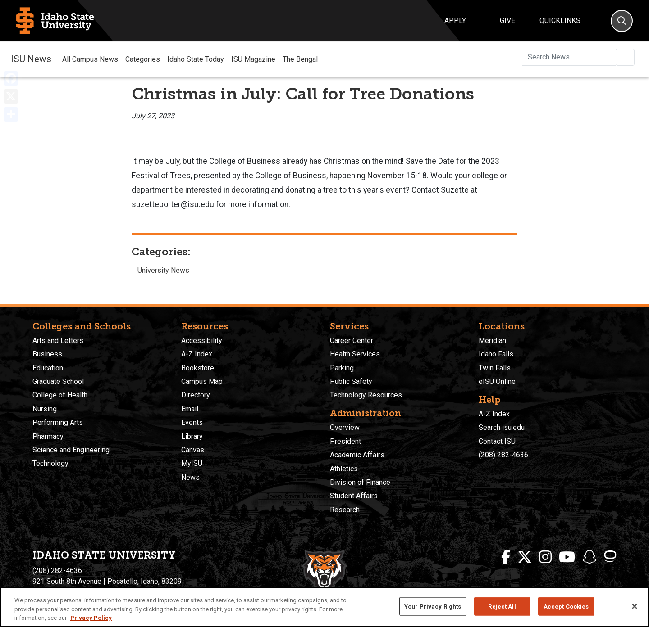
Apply (455, 20)
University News (163, 270)
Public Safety (351, 381)
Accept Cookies (566, 606)
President (345, 441)
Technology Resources (366, 395)
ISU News (31, 59)
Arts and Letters (57, 340)
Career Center (351, 340)
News (190, 477)
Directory (195, 395)
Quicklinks (559, 20)
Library (192, 436)
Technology (50, 463)
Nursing (44, 409)
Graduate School (58, 381)
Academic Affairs (357, 455)
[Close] (634, 606)
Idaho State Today (195, 59)
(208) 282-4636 (503, 455)
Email (189, 409)
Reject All (502, 606)
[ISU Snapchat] (589, 557)
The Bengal (300, 59)
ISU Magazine (253, 59)
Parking (342, 368)
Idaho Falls (496, 354)
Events (192, 422)
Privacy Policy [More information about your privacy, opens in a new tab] (91, 617)
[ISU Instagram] (545, 557)
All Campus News (90, 59)
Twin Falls (495, 368)
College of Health (59, 395)
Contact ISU (497, 441)
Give (507, 20)
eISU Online (497, 381)
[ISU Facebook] (505, 557)
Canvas (192, 450)
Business (47, 354)
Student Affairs (354, 496)
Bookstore (197, 368)
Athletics (344, 469)
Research (345, 509)
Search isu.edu (502, 427)
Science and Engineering (71, 450)
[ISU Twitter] (524, 557)
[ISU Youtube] (567, 557)
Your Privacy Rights (432, 606)
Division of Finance (360, 482)
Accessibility (201, 340)
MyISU (191, 463)
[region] (324, 607)
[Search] (622, 21)
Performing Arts (57, 422)
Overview (345, 427)
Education (47, 368)
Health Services (355, 354)
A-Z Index (196, 354)
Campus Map (202, 381)
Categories (142, 59)
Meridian (492, 340)
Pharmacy (48, 436)
